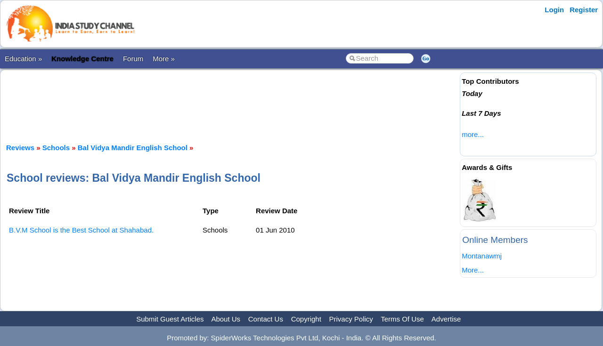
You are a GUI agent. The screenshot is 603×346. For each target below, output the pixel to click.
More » (164, 59)
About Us (225, 319)
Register (584, 10)
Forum (133, 59)
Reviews (20, 148)
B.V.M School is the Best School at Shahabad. (81, 230)
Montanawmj (482, 256)
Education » (23, 59)
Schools (56, 148)
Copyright (306, 319)
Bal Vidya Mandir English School (132, 148)
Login (554, 10)
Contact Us (265, 319)
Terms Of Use (402, 319)
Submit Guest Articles (170, 319)
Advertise (446, 319)
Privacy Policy (351, 319)
